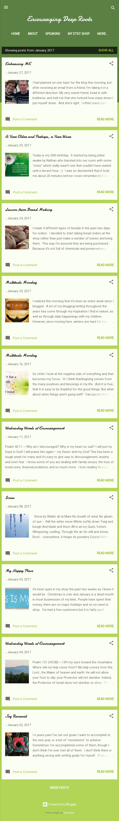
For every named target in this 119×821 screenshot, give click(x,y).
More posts (59, 788)
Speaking (61, 34)
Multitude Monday (21, 283)
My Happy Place (19, 571)
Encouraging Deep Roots (59, 19)
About (42, 34)
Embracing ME (18, 64)
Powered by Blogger (60, 804)
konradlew (69, 812)
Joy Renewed (16, 717)
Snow (9, 498)
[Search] (113, 8)
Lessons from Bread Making (28, 210)
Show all (106, 51)
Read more (105, 120)
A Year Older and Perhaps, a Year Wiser (38, 137)
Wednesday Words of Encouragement (34, 429)
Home (24, 34)
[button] (111, 65)
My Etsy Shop (88, 34)
